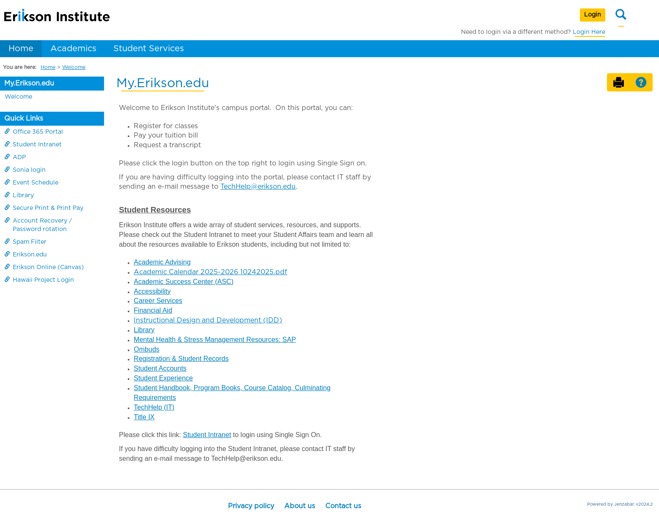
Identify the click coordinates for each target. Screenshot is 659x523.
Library (19, 195)
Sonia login (25, 169)
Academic (149, 262)
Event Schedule (31, 182)
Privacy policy (251, 506)
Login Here (589, 32)
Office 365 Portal (33, 131)
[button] (641, 83)
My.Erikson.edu (29, 83)
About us (299, 506)
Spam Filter (25, 241)
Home (20, 48)
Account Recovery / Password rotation (38, 224)
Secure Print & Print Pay (43, 207)
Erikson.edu (25, 254)
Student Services (148, 48)
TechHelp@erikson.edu (258, 186)
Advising (177, 262)
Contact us (343, 506)
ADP (15, 157)
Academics (73, 48)
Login (592, 15)
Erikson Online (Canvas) (44, 267)
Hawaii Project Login (39, 279)
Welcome (73, 67)
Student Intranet (33, 144)
